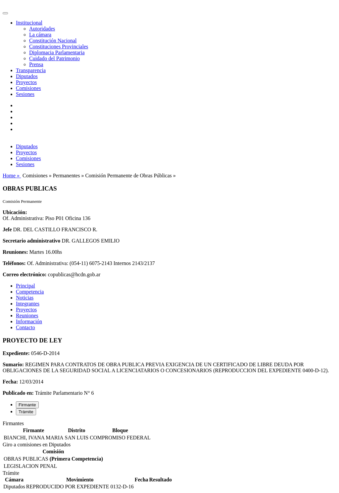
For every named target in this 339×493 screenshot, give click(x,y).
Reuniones (27, 315)
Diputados (27, 76)
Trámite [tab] (26, 411)
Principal (25, 286)
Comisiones (28, 88)
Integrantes (27, 303)
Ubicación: (15, 212)
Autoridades (42, 28)
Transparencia (31, 70)
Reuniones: (15, 252)
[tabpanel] (169, 431)
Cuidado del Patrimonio (54, 58)
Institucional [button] (29, 22)
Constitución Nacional (53, 40)
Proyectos (26, 82)
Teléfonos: (14, 263)
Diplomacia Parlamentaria (56, 52)
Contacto (25, 327)
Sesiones (25, 94)
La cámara (40, 34)
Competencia (30, 291)
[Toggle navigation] (5, 13)
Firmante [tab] (27, 404)
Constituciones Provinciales (58, 46)
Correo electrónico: (25, 274)
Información (29, 321)
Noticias (24, 297)
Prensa (36, 64)
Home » (12, 175)
